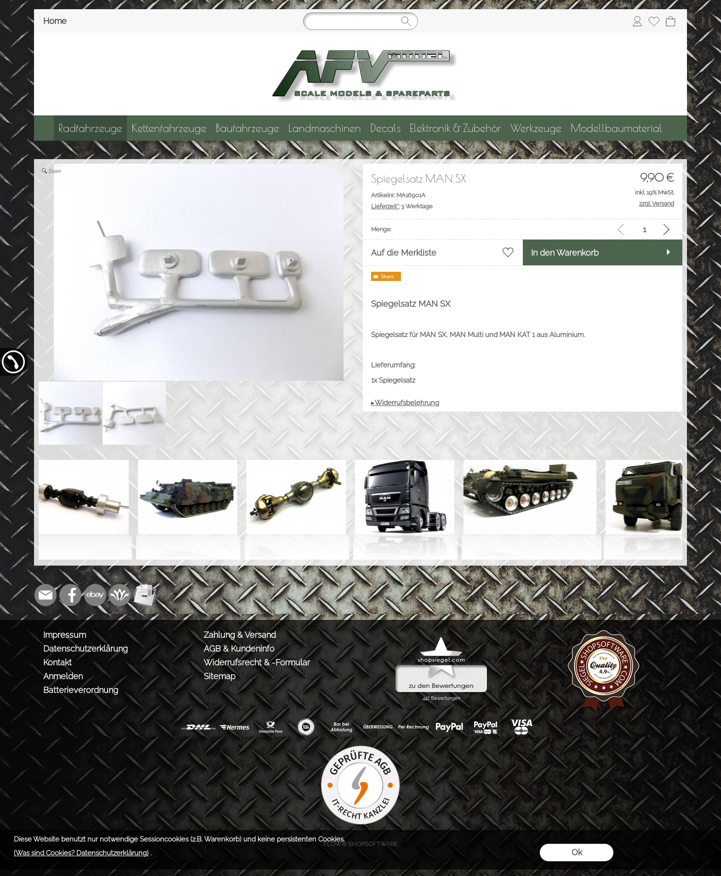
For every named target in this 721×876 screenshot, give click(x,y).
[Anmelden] (637, 21)
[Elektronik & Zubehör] (455, 128)
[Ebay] (95, 595)
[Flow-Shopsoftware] (120, 595)
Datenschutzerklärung (85, 648)
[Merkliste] (654, 21)
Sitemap (219, 676)
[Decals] (385, 128)
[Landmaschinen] (325, 128)
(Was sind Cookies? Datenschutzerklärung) (81, 853)
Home (55, 21)
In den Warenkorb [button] (565, 253)
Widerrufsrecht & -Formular (257, 662)
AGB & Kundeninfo (239, 648)
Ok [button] (577, 852)
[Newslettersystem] (144, 595)
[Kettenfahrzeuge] (169, 128)
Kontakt (57, 662)
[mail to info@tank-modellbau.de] (45, 595)
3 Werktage (402, 206)
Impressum (64, 635)
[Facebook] (70, 595)
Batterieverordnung (80, 690)
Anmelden (63, 676)
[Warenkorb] (670, 21)
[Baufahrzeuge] (247, 128)
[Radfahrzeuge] (90, 128)
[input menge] (644, 229)
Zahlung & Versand (240, 635)
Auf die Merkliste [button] (403, 253)
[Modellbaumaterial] (616, 128)
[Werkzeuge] (536, 128)
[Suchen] (360, 21)
